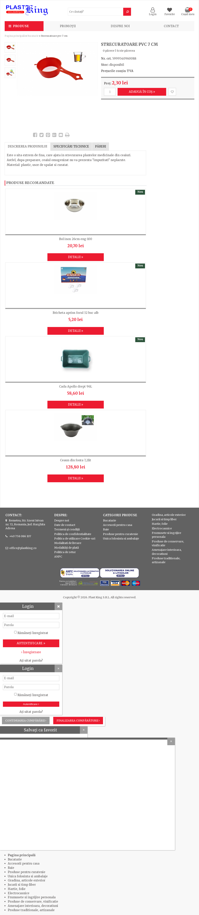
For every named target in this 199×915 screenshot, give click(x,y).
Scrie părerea (126, 50)
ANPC (58, 556)
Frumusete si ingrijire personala (32, 897)
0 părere (108, 50)
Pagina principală (15, 35)
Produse (21, 26)
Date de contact (64, 525)
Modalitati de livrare (67, 543)
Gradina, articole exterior (169, 515)
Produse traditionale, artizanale (31, 910)
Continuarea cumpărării (25, 720)
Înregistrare (31, 652)
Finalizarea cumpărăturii (78, 720)
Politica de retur (65, 552)
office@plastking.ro (23, 548)
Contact (171, 26)
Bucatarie (32, 35)
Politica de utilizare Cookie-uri (74, 538)
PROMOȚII (68, 26)
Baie (106, 529)
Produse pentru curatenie (120, 534)
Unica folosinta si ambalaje (121, 538)
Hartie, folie (160, 524)
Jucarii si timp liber (164, 519)
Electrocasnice (162, 528)
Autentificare (31, 704)
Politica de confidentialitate (72, 534)
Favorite (169, 12)
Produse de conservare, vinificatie (33, 901)
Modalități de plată (66, 547)
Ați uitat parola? (31, 660)
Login (152, 12)
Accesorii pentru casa (117, 525)
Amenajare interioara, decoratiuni (33, 906)
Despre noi (120, 26)
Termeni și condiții (67, 529)
